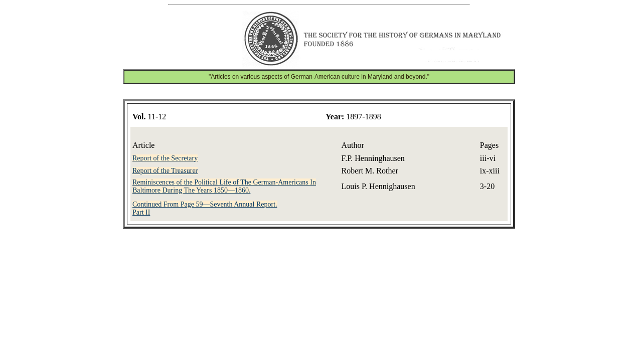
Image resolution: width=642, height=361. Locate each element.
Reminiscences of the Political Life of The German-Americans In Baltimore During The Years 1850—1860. (224, 186)
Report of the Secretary (165, 158)
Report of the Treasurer (165, 170)
